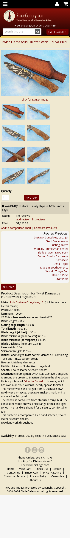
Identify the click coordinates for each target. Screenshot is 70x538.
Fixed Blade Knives (57, 241)
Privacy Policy (38, 476)
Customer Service (14, 476)
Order (31, 197)
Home (11, 469)
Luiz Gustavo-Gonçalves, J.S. (27, 302)
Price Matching (52, 472)
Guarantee (57, 476)
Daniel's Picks (60, 275)
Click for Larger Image (35, 99)
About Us (35, 480)
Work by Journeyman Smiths (51, 248)
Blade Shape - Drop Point (53, 252)
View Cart (25, 469)
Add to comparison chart (16, 228)
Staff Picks (62, 279)
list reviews (39, 219)
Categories (57, 32)
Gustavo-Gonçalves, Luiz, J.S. (51, 237)
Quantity (6, 191)
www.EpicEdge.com (37, 465)
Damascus (61, 260)
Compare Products (45, 228)
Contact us (13, 472)
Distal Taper (61, 264)
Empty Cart (31, 472)
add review (22, 219)
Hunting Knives (59, 245)
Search (57, 469)
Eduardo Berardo (34, 381)
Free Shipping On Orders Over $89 (35, 25)
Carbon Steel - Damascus (53, 256)
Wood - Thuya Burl (57, 271)
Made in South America (54, 267)
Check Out (41, 469)
